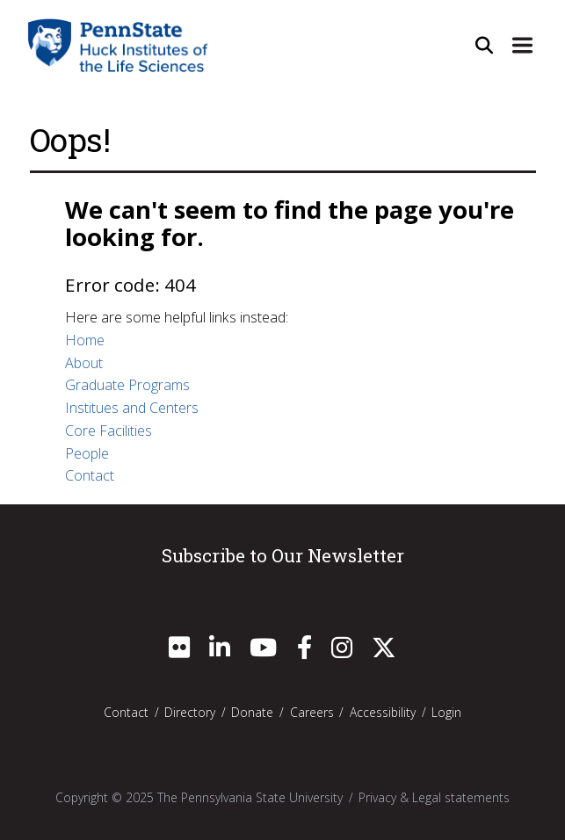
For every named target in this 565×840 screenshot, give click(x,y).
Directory (189, 712)
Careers (312, 712)
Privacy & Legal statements (434, 797)
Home (85, 340)
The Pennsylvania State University (250, 797)
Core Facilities (108, 430)
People (87, 453)
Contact (89, 475)
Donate (252, 712)
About (84, 363)
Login (446, 712)
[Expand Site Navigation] (523, 45)
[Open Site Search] (484, 45)
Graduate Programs (127, 385)
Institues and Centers (132, 407)
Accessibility (383, 712)
